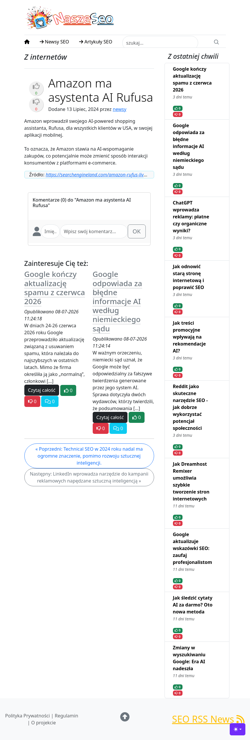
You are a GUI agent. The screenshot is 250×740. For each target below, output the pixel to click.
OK (137, 231)
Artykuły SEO (95, 42)
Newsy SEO (54, 42)
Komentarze (46, 200)
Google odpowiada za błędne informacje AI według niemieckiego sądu (117, 301)
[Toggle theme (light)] (237, 729)
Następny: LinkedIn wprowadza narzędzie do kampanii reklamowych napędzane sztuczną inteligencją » (89, 477)
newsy (119, 109)
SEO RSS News (208, 719)
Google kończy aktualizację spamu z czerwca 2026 (54, 287)
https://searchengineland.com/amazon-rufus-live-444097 (104, 174)
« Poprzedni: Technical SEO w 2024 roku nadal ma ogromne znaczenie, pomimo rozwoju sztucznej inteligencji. (89, 456)
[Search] (216, 41)
